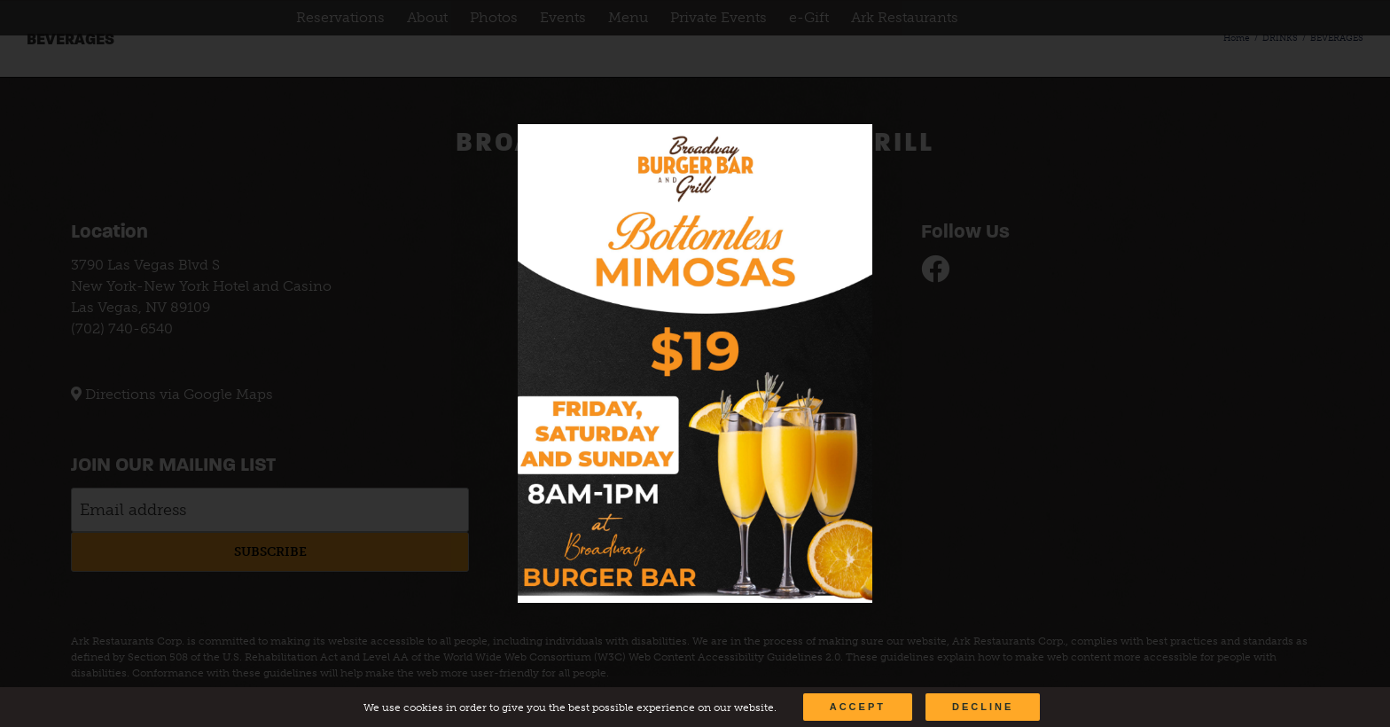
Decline (982, 706)
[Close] (842, 150)
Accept (858, 706)
